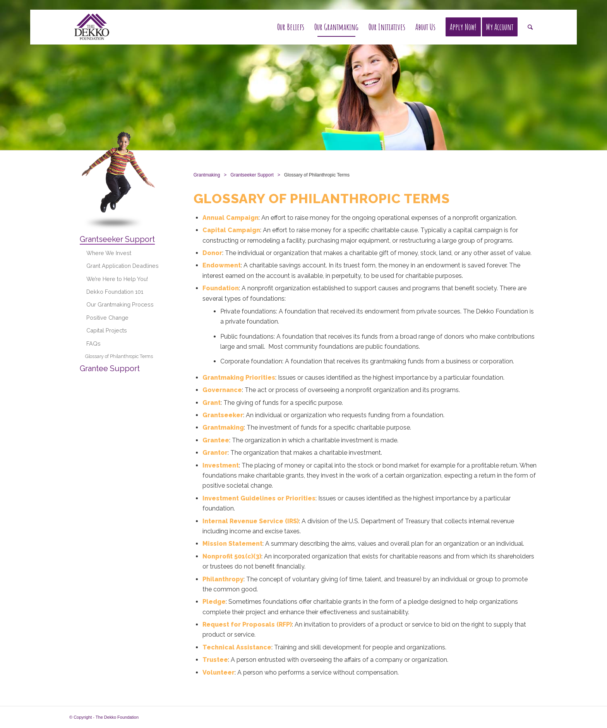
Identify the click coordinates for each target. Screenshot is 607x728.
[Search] (530, 27)
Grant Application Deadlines (122, 265)
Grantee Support (110, 368)
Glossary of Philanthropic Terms (119, 356)
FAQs (93, 343)
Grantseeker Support (117, 239)
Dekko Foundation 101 (114, 291)
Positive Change (107, 317)
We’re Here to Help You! (117, 279)
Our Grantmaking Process (120, 304)
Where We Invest (108, 253)
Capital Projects (106, 330)
